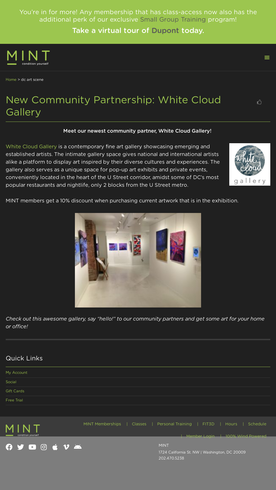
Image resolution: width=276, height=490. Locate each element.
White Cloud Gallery (32, 146)
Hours (231, 424)
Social (11, 382)
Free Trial (14, 400)
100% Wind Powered (246, 436)
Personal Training (174, 424)
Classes (139, 424)
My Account (16, 373)
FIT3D (208, 424)
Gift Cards (15, 391)
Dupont (165, 30)
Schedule (257, 424)
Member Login (200, 436)
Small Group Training (173, 20)
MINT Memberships (102, 424)
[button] (263, 57)
